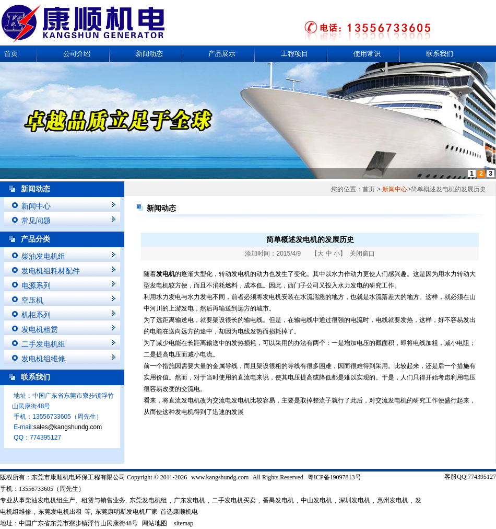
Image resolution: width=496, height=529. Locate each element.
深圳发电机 (354, 500)
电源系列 (36, 285)
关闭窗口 (362, 253)
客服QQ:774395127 (470, 476)
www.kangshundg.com (220, 477)
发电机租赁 (39, 329)
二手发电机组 (43, 344)
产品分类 (35, 239)
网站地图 (154, 523)
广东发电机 (189, 500)
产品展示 (221, 54)
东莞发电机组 (148, 500)
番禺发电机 (278, 500)
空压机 (32, 300)
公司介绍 (76, 54)
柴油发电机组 (43, 256)
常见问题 (36, 220)
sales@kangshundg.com (67, 427)
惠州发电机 (392, 500)
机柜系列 (36, 314)
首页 (11, 54)
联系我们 (439, 54)
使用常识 (367, 54)
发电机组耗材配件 (50, 271)
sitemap (183, 523)
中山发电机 (316, 500)
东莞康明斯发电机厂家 (126, 511)
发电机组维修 (43, 358)
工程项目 (294, 54)
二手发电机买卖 (234, 500)
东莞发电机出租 (60, 511)
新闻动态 (149, 54)
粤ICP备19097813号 (334, 477)
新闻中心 (36, 206)
